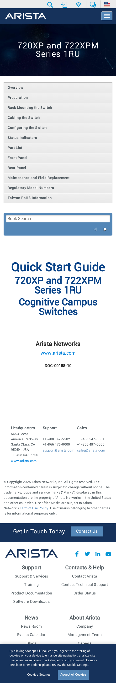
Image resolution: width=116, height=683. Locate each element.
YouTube (108, 554)
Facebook (77, 554)
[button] (50, 5)
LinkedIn (98, 554)
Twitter (87, 554)
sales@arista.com (91, 450)
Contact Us (87, 531)
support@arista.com (58, 450)
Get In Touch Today (39, 532)
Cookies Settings (39, 677)
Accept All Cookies (73, 677)
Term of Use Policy (34, 508)
